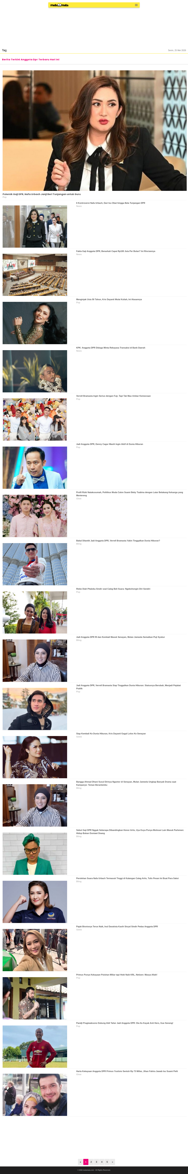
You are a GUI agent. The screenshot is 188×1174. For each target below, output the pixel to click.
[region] (94, 26)
